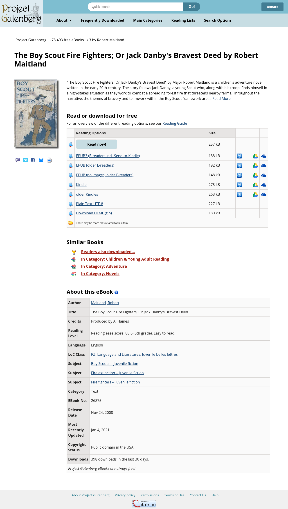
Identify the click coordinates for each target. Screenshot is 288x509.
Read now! (97, 144)
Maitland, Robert (105, 302)
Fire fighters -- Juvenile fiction (115, 382)
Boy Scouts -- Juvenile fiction (114, 363)
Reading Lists (183, 20)
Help (215, 495)
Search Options (218, 20)
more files (99, 223)
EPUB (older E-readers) (95, 165)
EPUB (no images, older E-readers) (104, 174)
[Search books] (135, 6)
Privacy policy (125, 495)
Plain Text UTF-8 (89, 203)
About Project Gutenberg (91, 495)
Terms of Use (174, 495)
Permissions (150, 495)
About (64, 20)
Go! (192, 7)
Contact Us (198, 495)
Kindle (81, 184)
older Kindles (87, 194)
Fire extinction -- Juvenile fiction (117, 372)
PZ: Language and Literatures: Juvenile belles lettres (134, 354)
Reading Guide (174, 123)
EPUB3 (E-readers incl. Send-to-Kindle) (108, 155)
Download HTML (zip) (94, 213)
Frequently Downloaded (102, 20)
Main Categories (147, 20)
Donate (272, 7)
